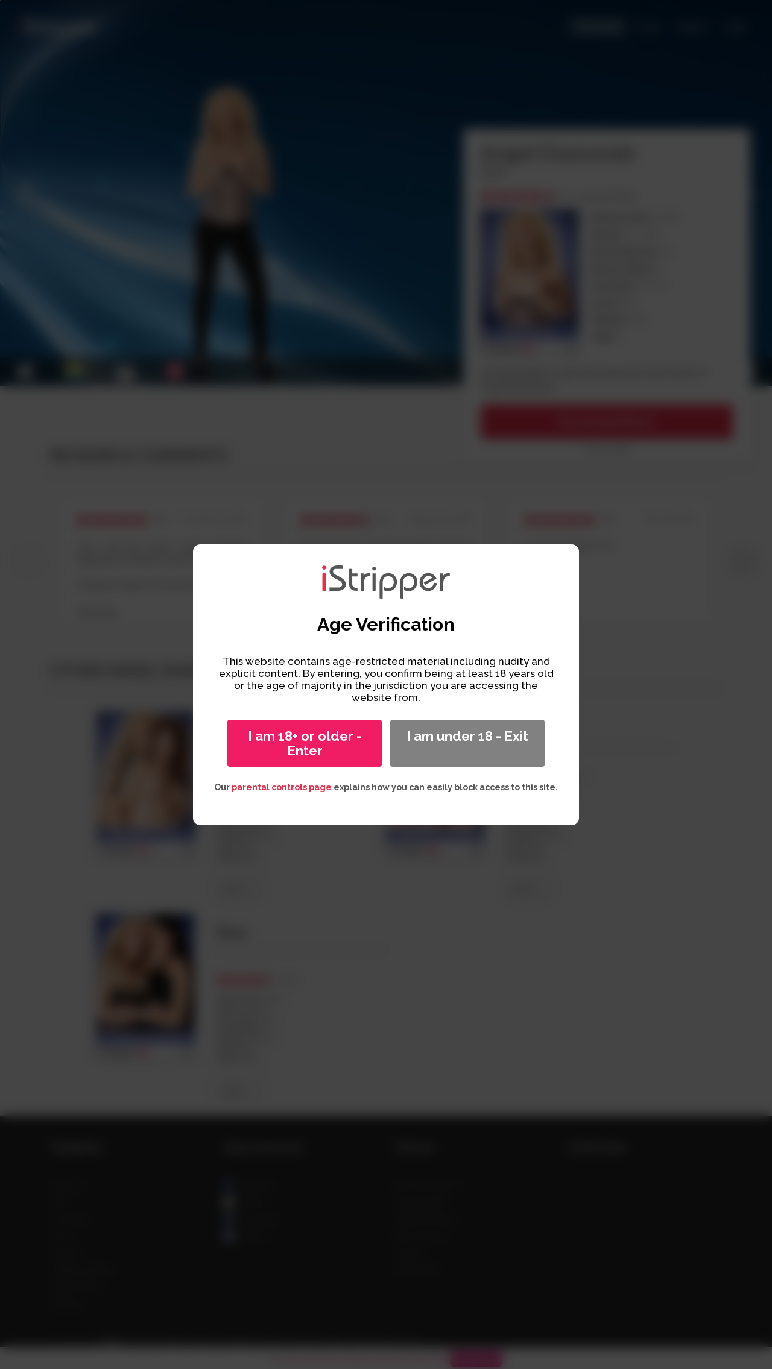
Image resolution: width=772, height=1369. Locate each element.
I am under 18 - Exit (467, 736)
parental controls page (282, 787)
